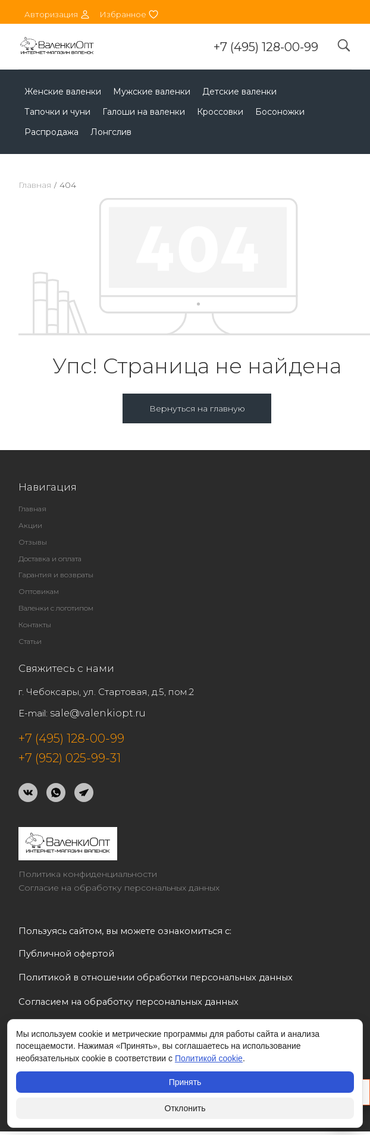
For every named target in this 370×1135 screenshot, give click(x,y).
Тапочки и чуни (57, 111)
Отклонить (185, 1108)
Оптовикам (38, 591)
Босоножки (280, 111)
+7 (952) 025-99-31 (69, 758)
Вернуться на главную (197, 408)
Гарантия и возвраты (55, 574)
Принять (185, 1082)
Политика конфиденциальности (87, 874)
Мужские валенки (151, 91)
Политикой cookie (209, 1058)
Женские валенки (62, 91)
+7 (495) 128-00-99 (266, 47)
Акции (30, 525)
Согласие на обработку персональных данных (119, 887)
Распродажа (51, 132)
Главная (34, 185)
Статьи (30, 641)
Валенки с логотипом (55, 607)
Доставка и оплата (49, 558)
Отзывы (32, 541)
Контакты (34, 624)
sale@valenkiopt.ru (98, 713)
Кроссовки (220, 111)
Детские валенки (239, 91)
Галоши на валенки (143, 111)
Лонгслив (110, 132)
